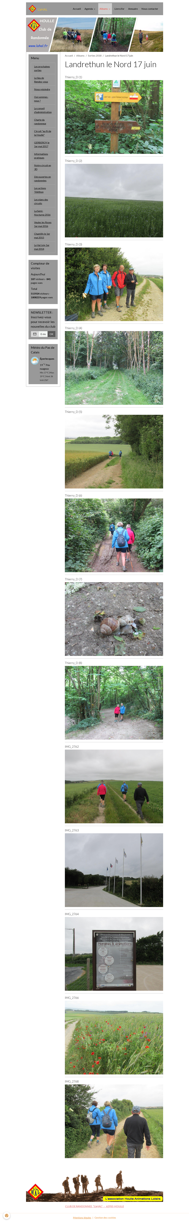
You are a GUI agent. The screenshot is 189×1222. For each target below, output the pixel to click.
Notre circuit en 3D (42, 167)
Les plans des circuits (41, 201)
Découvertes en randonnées (42, 178)
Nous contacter (149, 8)
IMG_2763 (72, 830)
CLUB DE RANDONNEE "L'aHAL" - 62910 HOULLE (94, 1206)
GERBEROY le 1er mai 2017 (41, 144)
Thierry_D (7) (73, 579)
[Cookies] (6, 1215)
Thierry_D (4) (73, 328)
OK (51, 333)
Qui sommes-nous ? (41, 98)
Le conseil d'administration (43, 110)
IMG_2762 (72, 746)
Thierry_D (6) (73, 495)
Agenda (89, 8)
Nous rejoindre (42, 89)
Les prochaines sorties (42, 68)
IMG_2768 (72, 1081)
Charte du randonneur (40, 121)
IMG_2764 (72, 914)
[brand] (38, 9)
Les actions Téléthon (40, 190)
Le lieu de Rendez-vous (41, 79)
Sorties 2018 (95, 55)
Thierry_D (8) (73, 663)
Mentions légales (82, 1217)
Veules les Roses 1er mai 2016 (42, 224)
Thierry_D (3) (73, 244)
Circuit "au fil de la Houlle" (42, 133)
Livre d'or (119, 8)
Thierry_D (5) (73, 412)
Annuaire (133, 8)
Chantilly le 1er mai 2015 (42, 235)
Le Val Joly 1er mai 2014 (41, 247)
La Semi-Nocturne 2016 (42, 212)
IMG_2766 (72, 997)
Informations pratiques (41, 155)
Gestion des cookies (105, 1217)
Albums (103, 8)
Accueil (77, 8)
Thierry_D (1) (73, 77)
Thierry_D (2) (73, 161)
